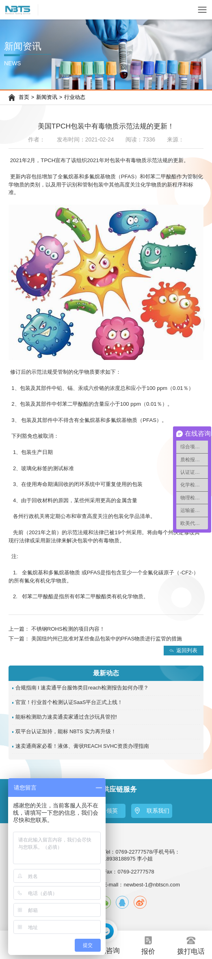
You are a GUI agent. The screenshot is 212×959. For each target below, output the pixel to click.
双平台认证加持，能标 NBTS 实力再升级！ (66, 731)
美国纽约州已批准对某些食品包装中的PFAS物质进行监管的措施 (106, 639)
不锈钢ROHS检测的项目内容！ (68, 629)
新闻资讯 (46, 97)
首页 (24, 97)
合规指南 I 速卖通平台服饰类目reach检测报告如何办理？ (82, 688)
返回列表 (186, 650)
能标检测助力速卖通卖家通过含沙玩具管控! (66, 717)
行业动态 (74, 97)
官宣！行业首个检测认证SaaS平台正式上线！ (69, 702)
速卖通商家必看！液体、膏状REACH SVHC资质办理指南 (82, 746)
